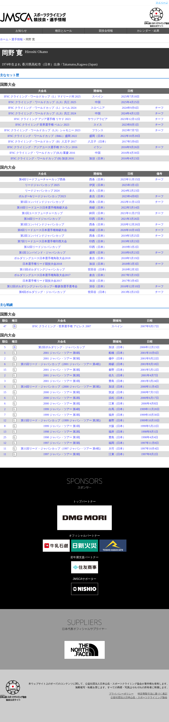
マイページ (162, 2)
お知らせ (21, 30)
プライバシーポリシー (121, 693)
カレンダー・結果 (148, 30)
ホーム (4, 39)
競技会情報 (106, 30)
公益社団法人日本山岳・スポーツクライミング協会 (139, 697)
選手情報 (17, 39)
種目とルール (63, 30)
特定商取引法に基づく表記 (152, 693)
